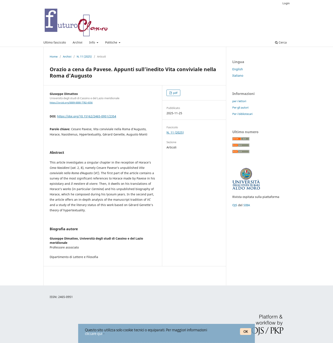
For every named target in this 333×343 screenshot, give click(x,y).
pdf (174, 93)
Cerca (281, 42)
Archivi (77, 42)
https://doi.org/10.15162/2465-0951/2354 (86, 116)
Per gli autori (240, 107)
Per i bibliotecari (242, 114)
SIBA (246, 205)
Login (286, 3)
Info (92, 42)
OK (245, 331)
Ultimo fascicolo (54, 42)
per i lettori (239, 101)
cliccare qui (93, 333)
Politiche (111, 42)
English (237, 69)
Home (54, 56)
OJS (234, 205)
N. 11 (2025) (84, 56)
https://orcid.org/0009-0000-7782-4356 (71, 102)
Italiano (237, 75)
